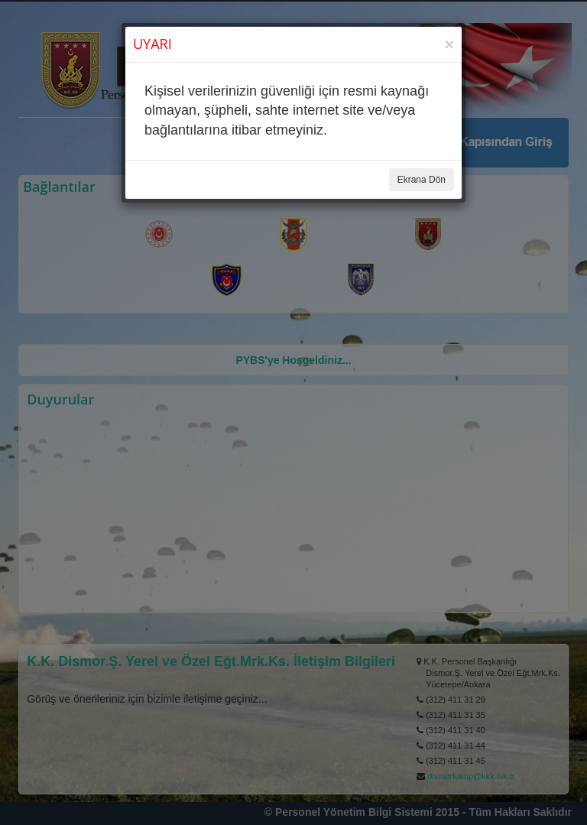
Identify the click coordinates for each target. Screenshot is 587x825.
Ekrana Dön (421, 179)
